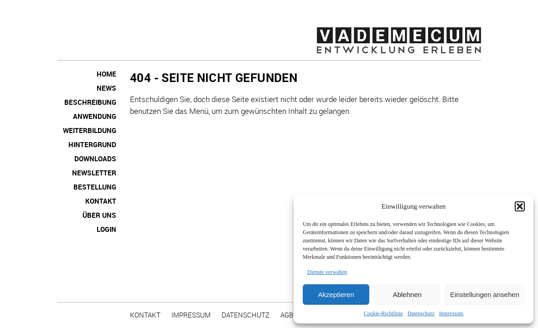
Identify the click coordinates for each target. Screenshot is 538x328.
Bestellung (94, 186)
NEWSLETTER (94, 172)
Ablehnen (407, 294)
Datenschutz (421, 313)
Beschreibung (90, 102)
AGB (286, 314)
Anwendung (94, 116)
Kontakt (100, 200)
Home (106, 73)
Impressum (451, 313)
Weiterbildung (89, 130)
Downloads (95, 158)
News (106, 87)
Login (106, 229)
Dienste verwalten (327, 272)
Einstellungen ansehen (484, 294)
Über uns (99, 215)
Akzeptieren (336, 294)
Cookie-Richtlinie (383, 313)
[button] (519, 206)
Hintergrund (92, 144)
